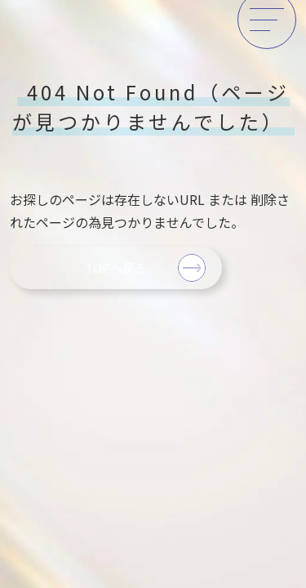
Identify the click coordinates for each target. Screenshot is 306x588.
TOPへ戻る (116, 267)
